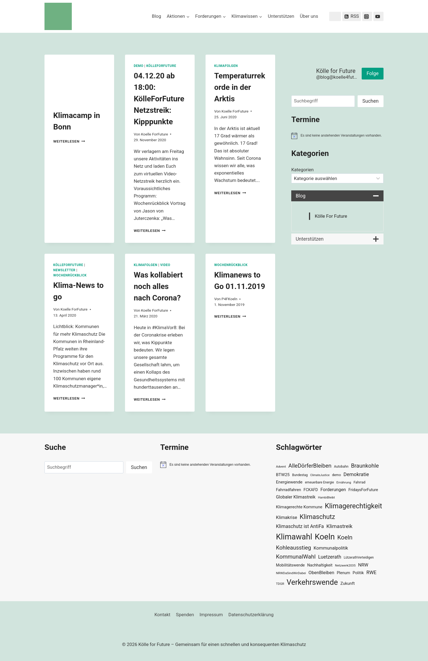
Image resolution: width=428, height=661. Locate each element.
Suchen (370, 101)
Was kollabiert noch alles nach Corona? (158, 286)
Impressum (211, 614)
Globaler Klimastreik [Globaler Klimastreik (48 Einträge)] (296, 497)
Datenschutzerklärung (251, 614)
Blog (156, 16)
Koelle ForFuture (154, 134)
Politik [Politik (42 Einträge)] (358, 572)
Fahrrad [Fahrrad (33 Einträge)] (359, 482)
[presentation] (79, 78)
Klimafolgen (226, 66)
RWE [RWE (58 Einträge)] (371, 572)
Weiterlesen (69, 141)
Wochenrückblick (70, 275)
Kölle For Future (331, 216)
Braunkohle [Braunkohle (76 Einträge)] (365, 465)
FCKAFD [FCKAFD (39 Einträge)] (311, 490)
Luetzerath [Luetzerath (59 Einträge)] (329, 557)
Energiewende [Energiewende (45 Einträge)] (289, 482)
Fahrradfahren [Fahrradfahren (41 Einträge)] (288, 489)
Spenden (185, 614)
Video (165, 265)
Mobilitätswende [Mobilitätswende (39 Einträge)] (290, 565)
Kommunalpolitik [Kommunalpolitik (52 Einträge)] (331, 548)
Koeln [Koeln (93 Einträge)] (345, 537)
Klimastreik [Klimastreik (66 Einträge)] (339, 526)
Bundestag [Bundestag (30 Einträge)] (300, 475)
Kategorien (302, 169)
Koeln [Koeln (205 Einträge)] (325, 536)
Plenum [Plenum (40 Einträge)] (343, 573)
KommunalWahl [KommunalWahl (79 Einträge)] (296, 556)
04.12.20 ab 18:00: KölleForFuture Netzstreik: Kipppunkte (159, 98)
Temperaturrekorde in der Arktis (239, 87)
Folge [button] (373, 73)
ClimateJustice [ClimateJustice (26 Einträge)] (319, 475)
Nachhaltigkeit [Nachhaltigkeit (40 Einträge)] (319, 565)
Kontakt (162, 614)
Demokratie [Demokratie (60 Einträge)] (356, 474)
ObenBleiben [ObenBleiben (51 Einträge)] (321, 572)
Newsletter (64, 270)
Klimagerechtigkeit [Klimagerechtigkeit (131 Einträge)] (353, 506)
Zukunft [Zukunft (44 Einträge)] (347, 583)
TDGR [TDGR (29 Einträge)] (280, 584)
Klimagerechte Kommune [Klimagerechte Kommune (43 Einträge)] (299, 506)
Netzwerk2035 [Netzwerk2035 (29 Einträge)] (345, 565)
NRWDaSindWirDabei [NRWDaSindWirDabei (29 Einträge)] (291, 573)
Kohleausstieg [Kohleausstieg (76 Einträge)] (293, 547)
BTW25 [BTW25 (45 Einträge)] (283, 474)
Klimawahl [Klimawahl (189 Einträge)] (294, 536)
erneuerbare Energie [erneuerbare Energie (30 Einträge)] (319, 482)
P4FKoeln (229, 299)
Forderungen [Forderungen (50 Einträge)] (333, 489)
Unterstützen (281, 16)
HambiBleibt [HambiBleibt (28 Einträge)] (326, 497)
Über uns (309, 16)
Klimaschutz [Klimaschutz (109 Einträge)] (317, 517)
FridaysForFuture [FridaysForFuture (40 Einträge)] (363, 490)
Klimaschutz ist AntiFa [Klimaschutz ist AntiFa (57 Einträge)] (300, 526)
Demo (138, 66)
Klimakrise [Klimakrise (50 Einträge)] (286, 517)
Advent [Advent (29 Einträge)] (281, 466)
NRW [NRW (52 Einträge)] (363, 565)
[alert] (337, 135)
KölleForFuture (161, 66)
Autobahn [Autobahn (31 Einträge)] (341, 466)
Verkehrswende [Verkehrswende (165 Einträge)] (312, 582)
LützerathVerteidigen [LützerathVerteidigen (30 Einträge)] (359, 557)
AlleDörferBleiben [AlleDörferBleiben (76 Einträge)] (310, 465)
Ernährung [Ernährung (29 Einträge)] (344, 482)
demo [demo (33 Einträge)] (336, 475)
